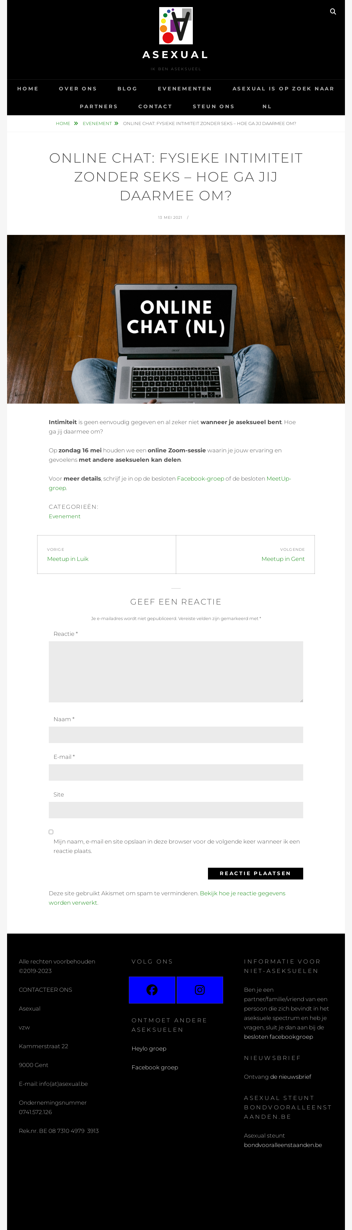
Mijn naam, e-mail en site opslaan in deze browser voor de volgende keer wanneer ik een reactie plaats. (177, 846)
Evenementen (185, 88)
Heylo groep (149, 1048)
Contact (155, 106)
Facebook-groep (200, 478)
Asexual (176, 54)
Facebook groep (155, 1067)
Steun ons (214, 106)
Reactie (66, 633)
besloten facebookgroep (278, 1036)
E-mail (64, 756)
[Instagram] (200, 990)
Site (59, 794)
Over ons (78, 88)
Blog (127, 88)
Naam (64, 719)
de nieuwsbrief (290, 1076)
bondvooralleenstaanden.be (283, 1145)
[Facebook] (152, 990)
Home (28, 88)
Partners (99, 106)
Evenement (97, 123)
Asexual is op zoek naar (284, 88)
